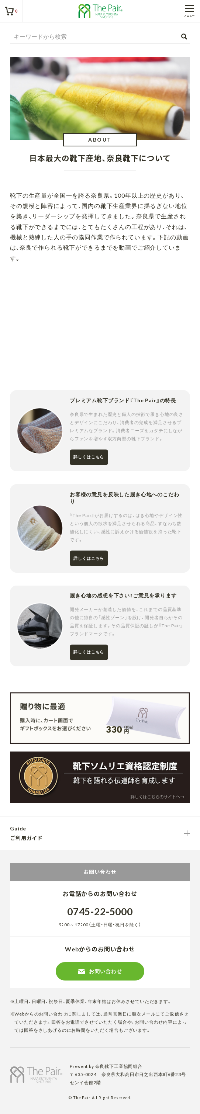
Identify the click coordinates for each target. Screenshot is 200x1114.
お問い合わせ (100, 971)
